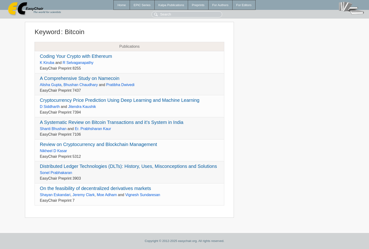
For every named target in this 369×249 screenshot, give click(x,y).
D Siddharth (50, 107)
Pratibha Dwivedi (120, 85)
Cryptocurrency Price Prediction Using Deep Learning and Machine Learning (119, 100)
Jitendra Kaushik (82, 107)
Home (121, 5)
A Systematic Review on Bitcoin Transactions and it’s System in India (111, 122)
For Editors (244, 5)
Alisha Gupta (50, 85)
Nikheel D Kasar (53, 151)
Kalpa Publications (171, 5)
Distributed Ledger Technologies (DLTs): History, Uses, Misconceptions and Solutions (128, 166)
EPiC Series (142, 5)
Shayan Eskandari (55, 195)
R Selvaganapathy (78, 63)
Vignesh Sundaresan (142, 195)
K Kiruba (47, 63)
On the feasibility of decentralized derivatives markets (95, 188)
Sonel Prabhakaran (56, 173)
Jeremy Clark (83, 195)
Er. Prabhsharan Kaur (93, 129)
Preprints (198, 5)
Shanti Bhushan (53, 129)
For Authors (220, 5)
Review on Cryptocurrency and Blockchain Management (98, 144)
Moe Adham (107, 195)
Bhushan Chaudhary (81, 85)
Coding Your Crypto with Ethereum (76, 56)
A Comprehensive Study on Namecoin (79, 78)
